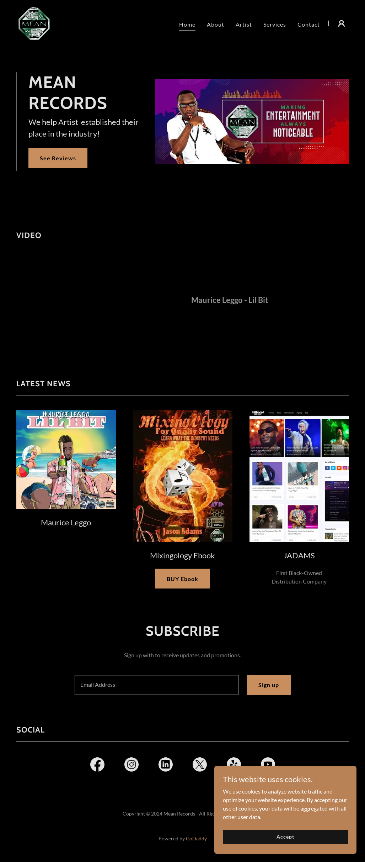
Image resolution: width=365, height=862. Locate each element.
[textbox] (157, 685)
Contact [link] (308, 24)
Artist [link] (244, 24)
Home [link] (187, 24)
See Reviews (58, 158)
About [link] (215, 24)
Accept (285, 837)
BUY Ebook (182, 578)
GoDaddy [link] (196, 838)
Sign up (268, 684)
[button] (341, 23)
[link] (34, 22)
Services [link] (274, 24)
